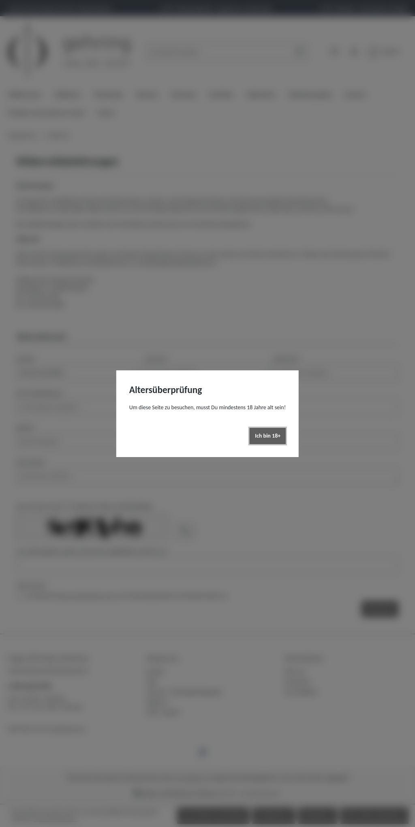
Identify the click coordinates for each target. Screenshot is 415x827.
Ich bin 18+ (267, 435)
